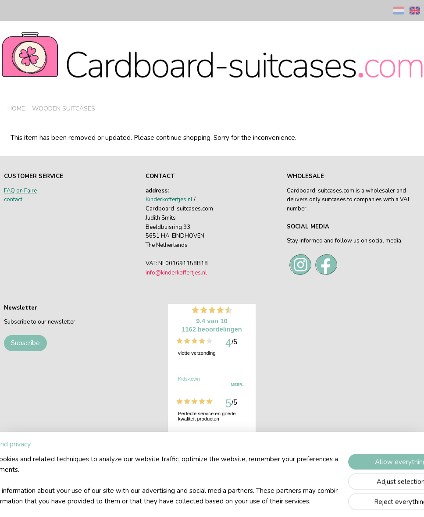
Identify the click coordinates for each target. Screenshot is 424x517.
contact (13, 199)
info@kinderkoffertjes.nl (176, 273)
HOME (16, 108)
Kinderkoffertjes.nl (169, 199)
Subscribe (25, 343)
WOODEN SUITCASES (63, 108)
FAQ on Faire (20, 191)
